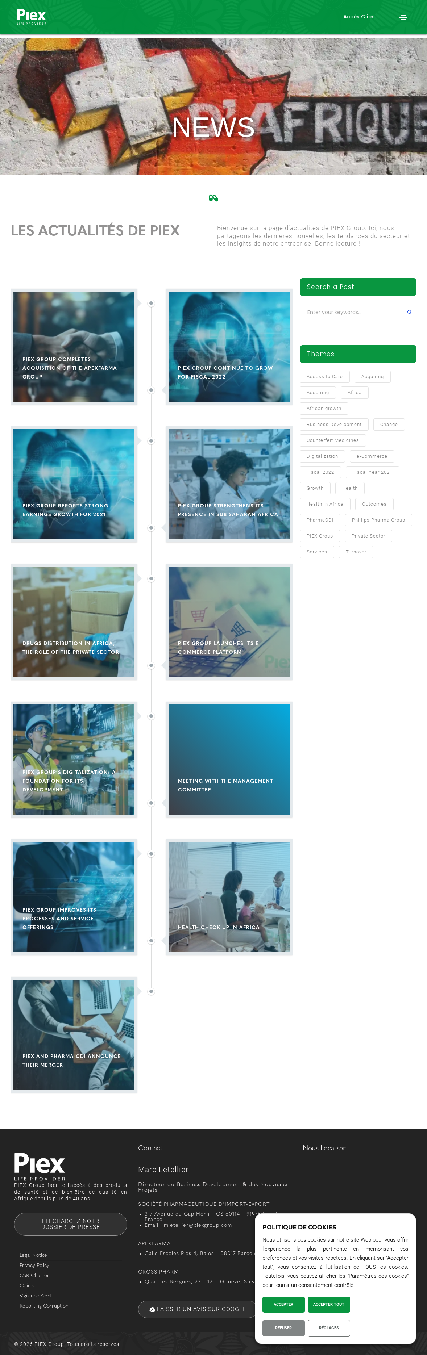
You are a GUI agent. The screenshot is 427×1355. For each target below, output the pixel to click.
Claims (27, 1286)
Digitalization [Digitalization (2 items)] (322, 456)
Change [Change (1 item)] (389, 424)
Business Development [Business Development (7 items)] (334, 424)
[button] (360, 17)
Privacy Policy (35, 1265)
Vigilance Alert (36, 1296)
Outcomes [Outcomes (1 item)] (374, 504)
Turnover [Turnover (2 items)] (356, 552)
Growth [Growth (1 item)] (315, 488)
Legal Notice (33, 1255)
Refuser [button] (283, 1328)
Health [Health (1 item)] (350, 488)
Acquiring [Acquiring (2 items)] (372, 376)
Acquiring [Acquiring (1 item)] (318, 392)
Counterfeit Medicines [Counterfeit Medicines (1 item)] (333, 440)
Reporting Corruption (44, 1306)
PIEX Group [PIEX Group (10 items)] (320, 536)
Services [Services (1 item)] (317, 552)
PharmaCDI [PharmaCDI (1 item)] (320, 520)
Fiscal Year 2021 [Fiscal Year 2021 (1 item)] (373, 472)
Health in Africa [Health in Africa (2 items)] (325, 504)
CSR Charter (34, 1276)
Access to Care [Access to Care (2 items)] (325, 376)
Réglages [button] (329, 1328)
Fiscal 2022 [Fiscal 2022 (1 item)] (320, 472)
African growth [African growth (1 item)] (324, 408)
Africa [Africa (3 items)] (355, 392)
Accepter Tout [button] (328, 1304)
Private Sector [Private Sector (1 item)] (368, 536)
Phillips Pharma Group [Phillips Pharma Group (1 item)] (378, 520)
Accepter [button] (283, 1304)
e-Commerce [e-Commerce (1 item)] (372, 456)
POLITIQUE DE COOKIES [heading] (299, 1227)
